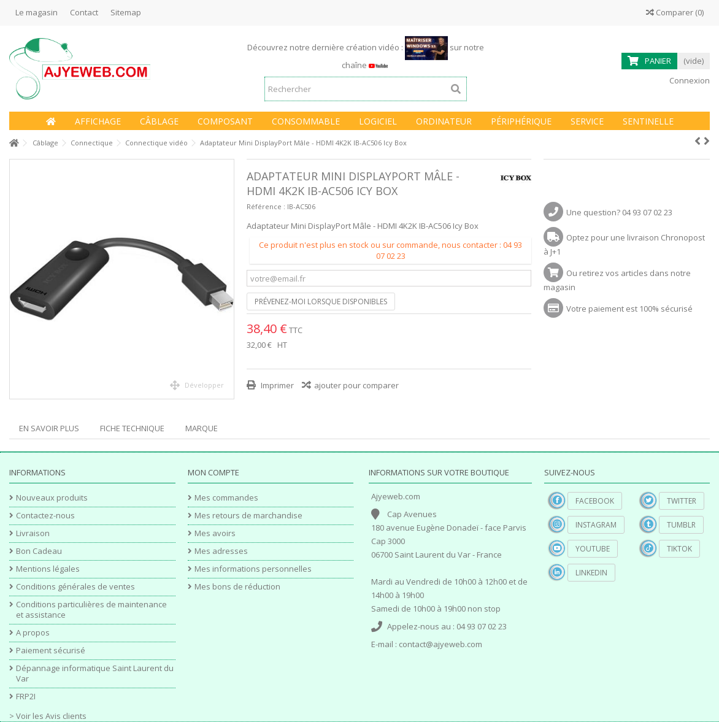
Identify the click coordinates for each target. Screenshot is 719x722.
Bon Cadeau (39, 551)
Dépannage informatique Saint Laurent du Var (95, 673)
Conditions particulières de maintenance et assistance (91, 609)
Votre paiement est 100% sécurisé (629, 308)
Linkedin (591, 572)
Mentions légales (48, 569)
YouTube (592, 548)
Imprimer (276, 385)
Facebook (594, 501)
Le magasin (36, 12)
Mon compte (213, 472)
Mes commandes (226, 498)
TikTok (679, 548)
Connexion (688, 80)
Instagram (596, 525)
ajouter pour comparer (356, 385)
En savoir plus (49, 428)
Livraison (33, 533)
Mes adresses (221, 551)
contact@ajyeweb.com (440, 644)
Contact (84, 12)
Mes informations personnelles (253, 569)
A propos (33, 633)
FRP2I (26, 696)
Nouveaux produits (52, 498)
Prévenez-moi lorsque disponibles (321, 301)
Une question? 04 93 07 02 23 (619, 212)
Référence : (266, 206)
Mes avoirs (215, 533)
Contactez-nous (45, 515)
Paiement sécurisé (50, 650)
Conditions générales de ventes (75, 587)
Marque (201, 428)
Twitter (681, 501)
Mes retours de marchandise (248, 515)
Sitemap (125, 12)
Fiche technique (132, 428)
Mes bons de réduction (237, 587)
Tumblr (681, 525)
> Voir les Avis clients (48, 715)
